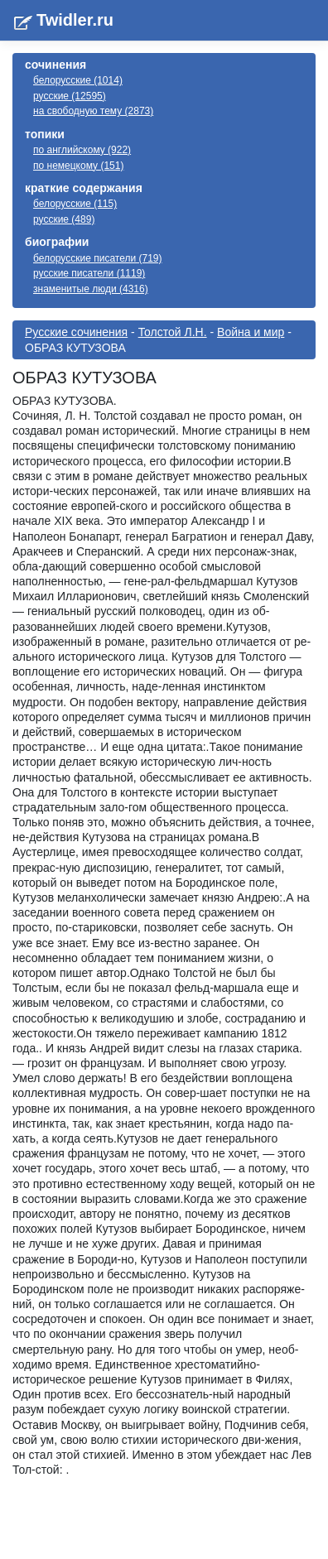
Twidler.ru (74, 20)
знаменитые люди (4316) (90, 289)
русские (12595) (69, 96)
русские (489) (63, 219)
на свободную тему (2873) (93, 111)
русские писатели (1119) (89, 273)
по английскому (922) (82, 150)
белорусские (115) (75, 203)
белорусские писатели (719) (97, 258)
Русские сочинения (76, 332)
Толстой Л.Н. (172, 332)
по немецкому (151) (78, 165)
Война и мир (250, 332)
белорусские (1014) (78, 80)
